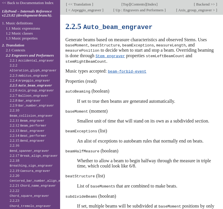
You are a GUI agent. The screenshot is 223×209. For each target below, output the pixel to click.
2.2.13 (27, 130)
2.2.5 (31, 85)
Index (152, 4)
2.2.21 (33, 185)
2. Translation (13, 45)
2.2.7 (29, 95)
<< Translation (79, 4)
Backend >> (205, 4)
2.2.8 (25, 100)
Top (126, 4)
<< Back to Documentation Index (28, 3)
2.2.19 (30, 170)
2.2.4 (30, 80)
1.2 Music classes (19, 33)
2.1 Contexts (15, 50)
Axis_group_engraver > (196, 10)
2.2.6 (32, 90)
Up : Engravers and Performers (140, 10)
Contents (138, 4)
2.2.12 (28, 125)
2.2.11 (27, 120)
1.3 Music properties (21, 38)
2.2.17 (34, 155)
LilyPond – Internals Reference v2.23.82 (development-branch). (27, 13)
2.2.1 (32, 60)
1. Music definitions (17, 23)
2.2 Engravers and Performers (30, 55)
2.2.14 (28, 135)
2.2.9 (32, 105)
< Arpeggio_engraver (84, 10)
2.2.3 (29, 75)
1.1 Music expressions (23, 28)
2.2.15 (27, 140)
